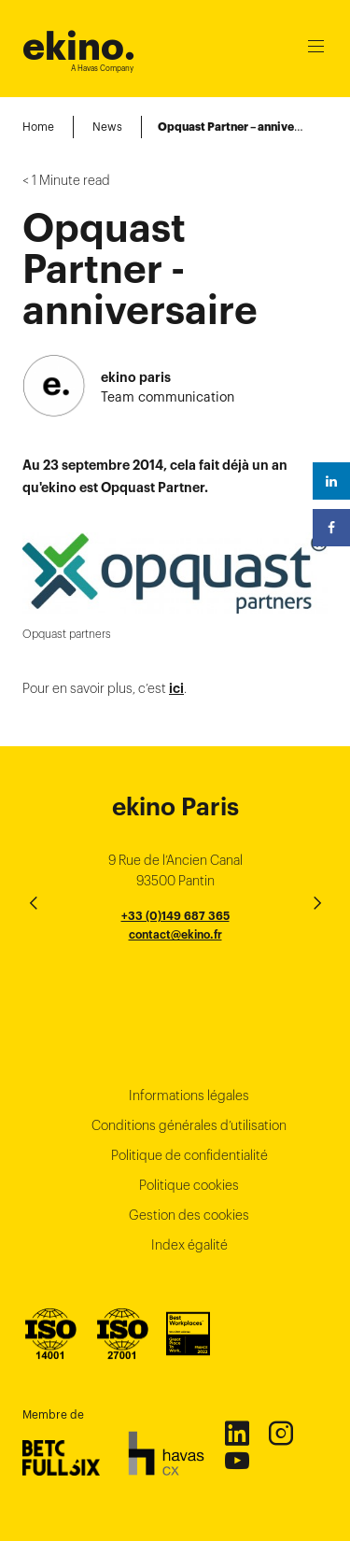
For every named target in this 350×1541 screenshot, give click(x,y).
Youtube (236, 1460)
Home (38, 126)
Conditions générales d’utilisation (189, 1125)
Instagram (280, 1432)
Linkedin (236, 1432)
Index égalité (189, 1245)
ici (176, 688)
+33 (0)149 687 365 (175, 916)
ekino (78, 46)
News (107, 126)
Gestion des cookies (189, 1215)
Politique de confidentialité (189, 1155)
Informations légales (189, 1095)
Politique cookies (189, 1185)
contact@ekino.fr (175, 934)
